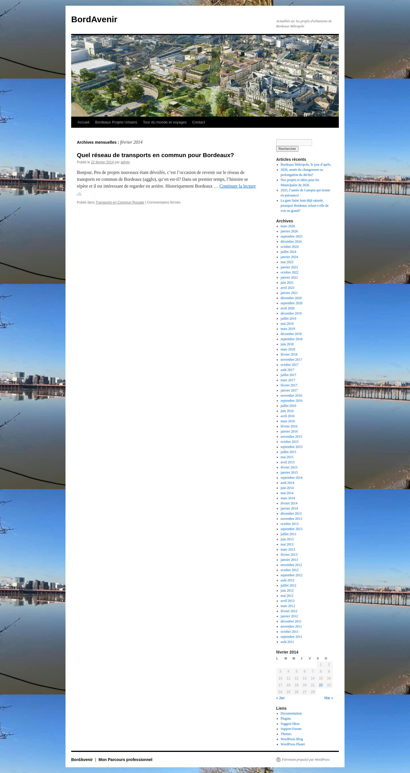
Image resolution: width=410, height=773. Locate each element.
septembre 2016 (291, 401)
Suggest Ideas (290, 724)
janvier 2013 (289, 560)
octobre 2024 (290, 247)
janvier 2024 (289, 257)
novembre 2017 (291, 360)
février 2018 (289, 354)
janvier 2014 (289, 508)
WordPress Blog (292, 739)
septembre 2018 (291, 339)
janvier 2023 (289, 267)
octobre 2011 (290, 632)
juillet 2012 (288, 585)
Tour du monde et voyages (164, 122)
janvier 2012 (289, 616)
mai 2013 (287, 544)
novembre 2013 (291, 519)
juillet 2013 (288, 534)
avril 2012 (288, 601)
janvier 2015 (289, 472)
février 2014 (289, 503)
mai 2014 (287, 493)
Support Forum (291, 729)
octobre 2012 (290, 570)
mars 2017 (288, 380)
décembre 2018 (291, 334)
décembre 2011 (291, 621)
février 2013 (289, 555)
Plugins (286, 719)
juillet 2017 (288, 375)
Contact (198, 122)
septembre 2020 (291, 303)
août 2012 (287, 580)
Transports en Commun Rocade (120, 202)
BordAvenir (94, 19)
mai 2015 (287, 457)
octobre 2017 (290, 365)
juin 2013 (287, 539)
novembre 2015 (291, 437)
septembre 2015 (291, 447)
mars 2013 (288, 549)
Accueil (83, 122)
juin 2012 (287, 591)
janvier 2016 (289, 431)
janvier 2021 (289, 293)
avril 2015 (288, 462)
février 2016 (289, 426)
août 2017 (287, 370)
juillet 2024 (288, 252)
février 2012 (289, 611)
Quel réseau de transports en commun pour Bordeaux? (155, 155)
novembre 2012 (291, 565)
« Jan (280, 698)
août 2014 (287, 483)
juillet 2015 (288, 452)
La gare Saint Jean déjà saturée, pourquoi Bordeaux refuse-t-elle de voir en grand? (305, 205)
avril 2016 (288, 416)
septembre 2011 (291, 637)
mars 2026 (288, 226)
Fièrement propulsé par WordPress (305, 760)
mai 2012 (287, 596)
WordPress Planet (293, 744)
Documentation (291, 713)
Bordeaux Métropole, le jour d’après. (306, 165)
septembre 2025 (291, 236)
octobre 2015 (290, 442)
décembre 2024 (291, 242)
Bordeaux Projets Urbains (116, 122)
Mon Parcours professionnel (125, 759)
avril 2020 (288, 308)
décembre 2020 (291, 298)
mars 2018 (288, 349)
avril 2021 (288, 288)
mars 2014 (288, 498)
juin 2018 (287, 344)
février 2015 (289, 467)
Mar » (328, 698)
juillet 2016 (288, 406)
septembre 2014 (291, 478)
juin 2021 (287, 283)
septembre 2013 (291, 529)
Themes (286, 734)
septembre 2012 (291, 575)
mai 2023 (287, 262)
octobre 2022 (290, 272)
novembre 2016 (291, 395)
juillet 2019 (288, 318)
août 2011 (287, 642)
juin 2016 (287, 411)
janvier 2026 (289, 231)
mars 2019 (288, 329)
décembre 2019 (291, 313)
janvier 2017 (289, 390)
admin (125, 162)
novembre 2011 (291, 626)
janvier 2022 (289, 277)
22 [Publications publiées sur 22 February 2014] (321, 685)
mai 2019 (287, 324)
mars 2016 (288, 421)
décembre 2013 (291, 514)
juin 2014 (287, 488)
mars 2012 (288, 606)
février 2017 (289, 385)
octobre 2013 (290, 524)
